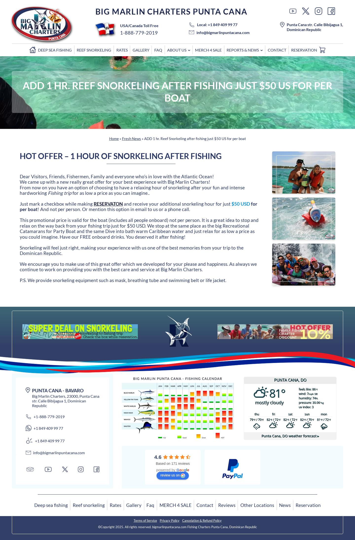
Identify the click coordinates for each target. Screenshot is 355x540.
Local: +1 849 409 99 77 (213, 24)
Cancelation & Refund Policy (202, 520)
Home (30, 51)
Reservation (304, 50)
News (285, 505)
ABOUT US (176, 50)
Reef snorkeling (94, 50)
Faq (158, 50)
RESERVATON (108, 204)
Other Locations (257, 505)
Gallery (141, 50)
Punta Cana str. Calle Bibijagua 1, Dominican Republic (311, 27)
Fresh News (131, 138)
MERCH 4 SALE (208, 50)
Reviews (226, 505)
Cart (323, 51)
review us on (172, 475)
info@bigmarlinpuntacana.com (219, 32)
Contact (277, 50)
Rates (122, 50)
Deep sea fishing (55, 50)
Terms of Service (145, 520)
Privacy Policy (169, 520)
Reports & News (243, 50)
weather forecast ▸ (290, 435)
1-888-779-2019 (139, 33)
